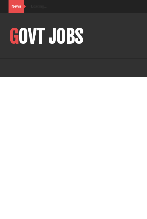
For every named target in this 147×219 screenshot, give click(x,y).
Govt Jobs (46, 36)
